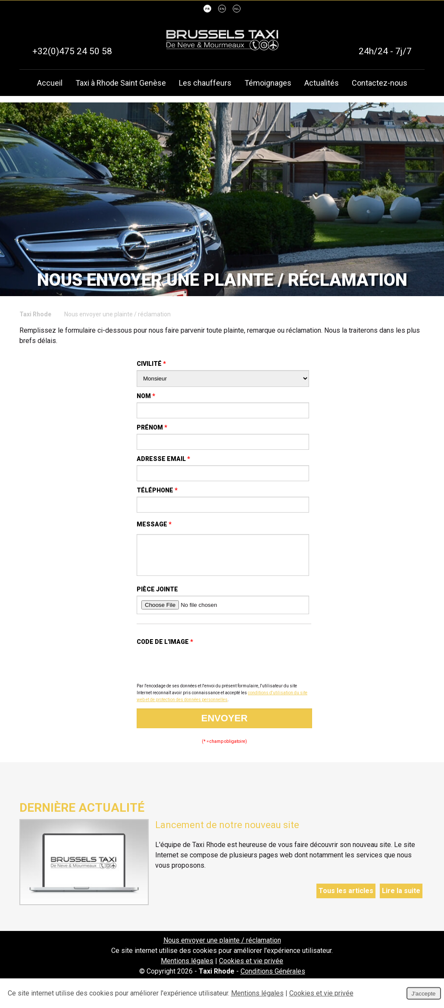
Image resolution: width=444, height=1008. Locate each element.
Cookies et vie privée (251, 967)
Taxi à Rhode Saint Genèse (120, 83)
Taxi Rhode (35, 314)
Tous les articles (346, 897)
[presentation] (202, 671)
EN (222, 9)
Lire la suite (401, 897)
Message (154, 524)
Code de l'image (165, 648)
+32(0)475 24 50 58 (72, 51)
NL (236, 9)
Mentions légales (187, 967)
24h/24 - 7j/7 (385, 51)
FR (207, 9)
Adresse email (163, 458)
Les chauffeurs (205, 83)
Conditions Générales (273, 978)
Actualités (321, 83)
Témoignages (267, 83)
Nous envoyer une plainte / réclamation (222, 947)
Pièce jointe (157, 595)
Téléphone (157, 490)
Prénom (152, 427)
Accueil (50, 83)
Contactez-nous (379, 83)
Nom (146, 396)
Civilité (151, 363)
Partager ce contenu (429, 557)
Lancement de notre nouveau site (227, 831)
